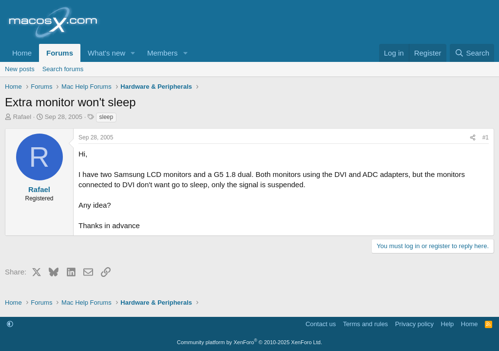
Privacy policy (414, 324)
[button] (133, 53)
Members (162, 53)
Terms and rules (365, 324)
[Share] (472, 137)
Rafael (22, 116)
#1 (485, 137)
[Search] (472, 53)
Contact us (321, 324)
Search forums (63, 69)
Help (447, 324)
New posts (20, 69)
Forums (59, 53)
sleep (106, 117)
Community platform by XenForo (249, 342)
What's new (106, 53)
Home (22, 53)
